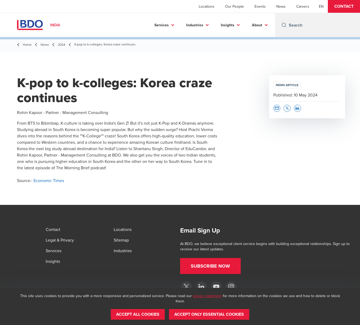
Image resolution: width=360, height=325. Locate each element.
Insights (227, 25)
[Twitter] (186, 286)
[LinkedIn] (201, 286)
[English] (321, 6)
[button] (344, 6)
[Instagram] (231, 286)
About (257, 25)
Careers (302, 6)
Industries (194, 25)
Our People (234, 6)
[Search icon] (284, 25)
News (281, 6)
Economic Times (48, 180)
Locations (206, 6)
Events (260, 6)
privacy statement (207, 295)
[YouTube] (216, 286)
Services (161, 25)
